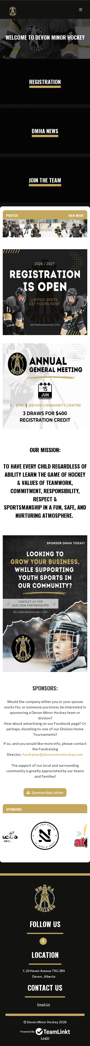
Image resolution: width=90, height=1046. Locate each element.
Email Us (43, 1004)
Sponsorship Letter (48, 792)
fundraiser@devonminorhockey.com (52, 754)
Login (45, 1038)
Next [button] (79, 833)
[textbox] (45, 380)
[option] (45, 836)
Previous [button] (10, 833)
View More (76, 215)
